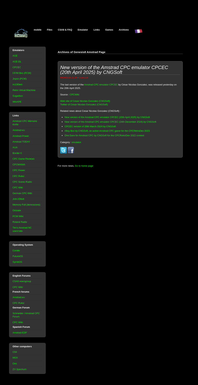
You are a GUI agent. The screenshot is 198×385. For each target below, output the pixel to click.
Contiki (16, 250)
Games (109, 29)
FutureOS (18, 256)
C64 (15, 352)
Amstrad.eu (19, 130)
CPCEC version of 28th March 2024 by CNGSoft (90, 126)
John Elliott (18, 199)
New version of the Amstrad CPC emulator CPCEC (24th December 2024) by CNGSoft (110, 121)
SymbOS (17, 262)
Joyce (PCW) (20, 78)
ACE (15, 55)
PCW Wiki (18, 216)
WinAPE (17, 101)
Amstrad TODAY (21, 141)
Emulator (83, 29)
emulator (76, 142)
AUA (15, 147)
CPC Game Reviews (24, 158)
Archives (124, 29)
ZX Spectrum (20, 369)
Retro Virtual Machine (24, 90)
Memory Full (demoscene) (26, 204)
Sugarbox (18, 95)
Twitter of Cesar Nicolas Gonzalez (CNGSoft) (84, 104)
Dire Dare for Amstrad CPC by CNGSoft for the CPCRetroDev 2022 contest (104, 135)
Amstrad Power (21, 136)
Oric (15, 363)
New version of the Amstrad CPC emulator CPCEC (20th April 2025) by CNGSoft (107, 117)
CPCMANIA (19, 164)
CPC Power (19, 170)
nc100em (17, 84)
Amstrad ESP (20, 332)
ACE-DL (17, 61)
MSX (15, 357)
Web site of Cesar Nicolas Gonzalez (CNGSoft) (85, 101)
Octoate (17, 210)
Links (97, 29)
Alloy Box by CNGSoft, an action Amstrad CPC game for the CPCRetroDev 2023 (107, 130)
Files (49, 29)
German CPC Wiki (22, 193)
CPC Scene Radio (22, 181)
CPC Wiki (18, 187)
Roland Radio (20, 222)
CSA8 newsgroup (22, 281)
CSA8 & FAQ (65, 29)
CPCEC (17, 67)
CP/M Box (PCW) (22, 73)
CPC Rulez (18, 176)
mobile (38, 29)
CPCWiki (74, 94)
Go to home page (84, 165)
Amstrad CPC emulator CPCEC (101, 84)
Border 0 (17, 153)
